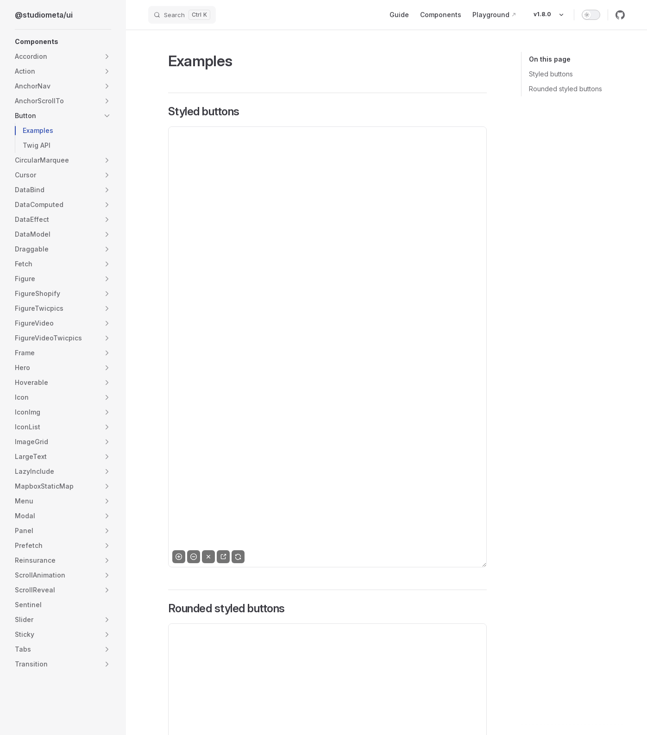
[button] (63, 41)
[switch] (591, 15)
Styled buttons (551, 74)
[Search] (182, 15)
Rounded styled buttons (565, 89)
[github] (620, 14)
